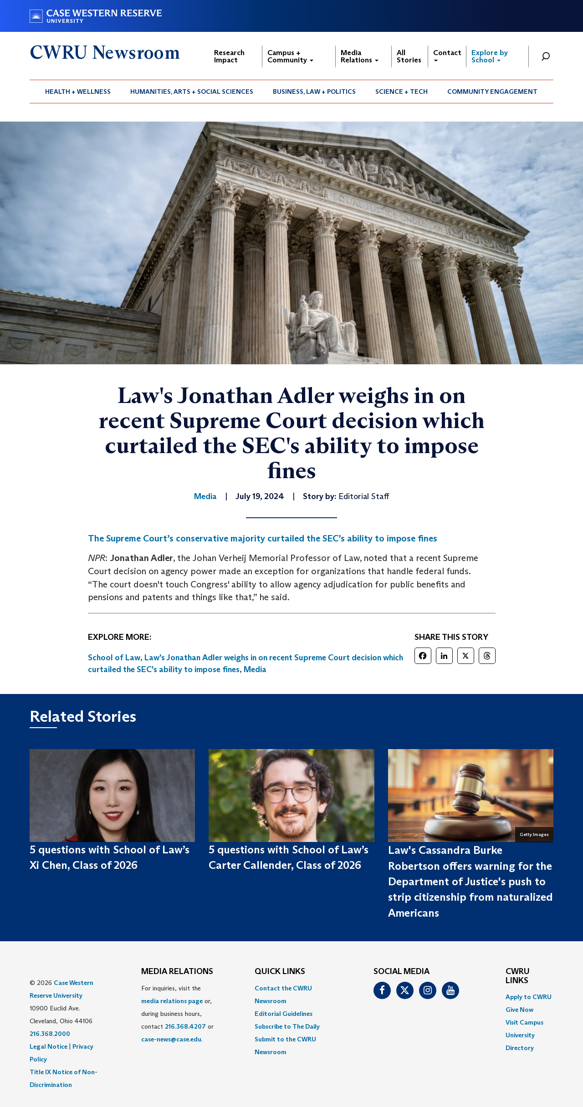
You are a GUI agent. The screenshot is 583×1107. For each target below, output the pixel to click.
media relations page (172, 1001)
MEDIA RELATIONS (177, 971)
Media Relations (359, 56)
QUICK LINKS (280, 971)
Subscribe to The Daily (287, 1026)
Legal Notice (48, 1046)
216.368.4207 (185, 1026)
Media (255, 669)
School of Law (114, 658)
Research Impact (229, 56)
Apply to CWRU (529, 997)
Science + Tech (401, 91)
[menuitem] (78, 91)
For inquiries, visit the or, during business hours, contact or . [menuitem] (177, 1013)
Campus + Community (290, 56)
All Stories (409, 56)
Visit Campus (524, 1022)
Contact (447, 54)
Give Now (519, 1009)
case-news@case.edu (171, 1039)
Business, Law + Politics (314, 91)
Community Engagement (492, 91)
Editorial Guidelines (283, 1014)
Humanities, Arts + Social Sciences (191, 91)
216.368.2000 (50, 1034)
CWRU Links (518, 976)
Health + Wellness (78, 91)
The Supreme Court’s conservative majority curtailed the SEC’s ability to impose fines (262, 538)
